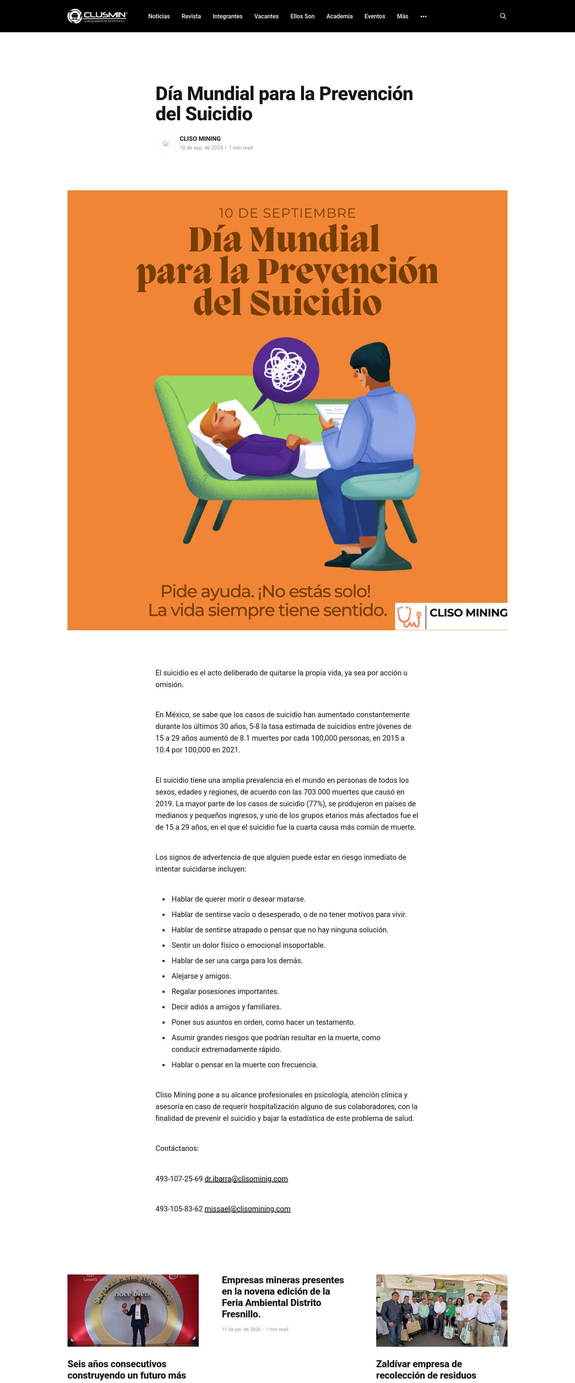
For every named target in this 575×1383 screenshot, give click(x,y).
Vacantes (266, 16)
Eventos (375, 16)
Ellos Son (302, 16)
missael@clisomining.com (248, 1208)
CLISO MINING (200, 138)
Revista (191, 16)
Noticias (159, 16)
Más (403, 16)
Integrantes (227, 16)
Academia (339, 16)
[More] (423, 16)
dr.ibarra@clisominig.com (246, 1178)
